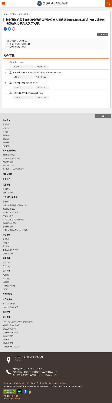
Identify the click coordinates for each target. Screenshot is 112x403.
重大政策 (6, 179)
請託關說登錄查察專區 (11, 325)
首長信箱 (6, 132)
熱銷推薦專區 (8, 253)
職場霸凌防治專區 (9, 223)
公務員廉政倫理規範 (10, 332)
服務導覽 (6, 202)
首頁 (5, 14)
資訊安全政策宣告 (32, 383)
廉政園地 (6, 317)
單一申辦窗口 (53, 383)
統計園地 (6, 270)
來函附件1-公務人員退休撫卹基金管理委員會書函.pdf (37, 72)
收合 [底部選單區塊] (102, 116)
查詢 (108, 3)
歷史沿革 (6, 124)
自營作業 (6, 243)
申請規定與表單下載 (10, 212)
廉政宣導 (6, 339)
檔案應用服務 (8, 216)
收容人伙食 (7, 299)
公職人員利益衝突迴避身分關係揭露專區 (18, 322)
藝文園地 (6, 258)
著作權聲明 (43, 383)
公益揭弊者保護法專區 (11, 347)
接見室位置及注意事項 (11, 158)
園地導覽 (6, 275)
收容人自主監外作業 (10, 250)
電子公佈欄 (7, 174)
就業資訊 (6, 189)
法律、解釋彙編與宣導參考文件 (15, 205)
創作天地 (6, 262)
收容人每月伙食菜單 (10, 307)
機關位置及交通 (9, 155)
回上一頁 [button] (104, 35)
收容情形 (6, 278)
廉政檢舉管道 (8, 343)
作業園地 (6, 235)
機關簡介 (6, 120)
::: (1, 2)
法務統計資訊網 (9, 286)
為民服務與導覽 (9, 150)
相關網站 (6, 289)
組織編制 (6, 139)
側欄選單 (3, 3)
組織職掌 (6, 142)
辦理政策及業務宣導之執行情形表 (16, 230)
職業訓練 (6, 246)
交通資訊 (18, 360)
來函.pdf (18, 62)
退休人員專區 (23, 14)
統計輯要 (6, 282)
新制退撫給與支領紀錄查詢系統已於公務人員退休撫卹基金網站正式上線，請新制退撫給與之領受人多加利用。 (55, 21)
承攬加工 (6, 239)
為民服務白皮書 (9, 165)
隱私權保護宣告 (19, 383)
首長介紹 (6, 128)
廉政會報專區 (8, 336)
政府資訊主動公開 (10, 197)
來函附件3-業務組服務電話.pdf (28, 93)
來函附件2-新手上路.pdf (25, 82)
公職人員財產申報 (9, 329)
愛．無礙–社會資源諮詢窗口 (13, 169)
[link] (5, 29)
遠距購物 (6, 312)
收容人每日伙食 (9, 304)
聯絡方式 (6, 146)
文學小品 (6, 266)
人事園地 (13, 14)
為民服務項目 (8, 162)
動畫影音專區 (8, 227)
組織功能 (6, 135)
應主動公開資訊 (9, 209)
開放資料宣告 (7, 383)
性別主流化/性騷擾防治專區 (13, 219)
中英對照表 (7, 294)
